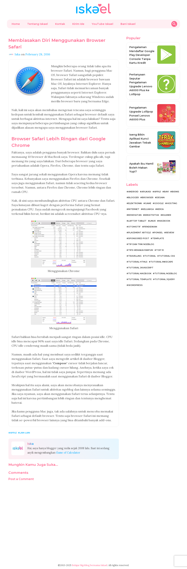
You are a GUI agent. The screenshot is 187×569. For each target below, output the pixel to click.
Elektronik (135, 203)
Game (148, 203)
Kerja (160, 209)
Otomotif (134, 226)
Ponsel (158, 232)
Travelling (135, 256)
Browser (147, 197)
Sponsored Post (138, 238)
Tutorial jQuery (165, 279)
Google (159, 203)
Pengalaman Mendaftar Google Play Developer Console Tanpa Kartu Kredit (141, 54)
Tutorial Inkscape (161, 261)
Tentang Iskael (37, 24)
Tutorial (150, 256)
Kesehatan (135, 215)
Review (170, 232)
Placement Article (139, 232)
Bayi (166, 191)
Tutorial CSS (167, 256)
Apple (13, 432)
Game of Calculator (68, 452)
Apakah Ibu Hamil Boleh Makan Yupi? (141, 167)
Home (16, 24)
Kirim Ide (78, 24)
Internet (133, 209)
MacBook (164, 221)
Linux (153, 221)
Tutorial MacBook (139, 273)
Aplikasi (146, 191)
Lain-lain (25, 432)
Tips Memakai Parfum (140, 250)
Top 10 (160, 250)
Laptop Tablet (137, 221)
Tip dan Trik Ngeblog (141, 244)
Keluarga (148, 209)
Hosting (172, 203)
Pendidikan (150, 226)
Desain (161, 197)
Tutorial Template (140, 279)
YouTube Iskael (102, 24)
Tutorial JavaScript (140, 267)
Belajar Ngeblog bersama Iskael (89, 565)
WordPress (135, 285)
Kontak (60, 24)
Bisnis (175, 191)
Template (158, 238)
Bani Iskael (128, 24)
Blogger (133, 197)
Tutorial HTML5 (137, 261)
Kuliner (166, 215)
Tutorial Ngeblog (165, 273)
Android (133, 191)
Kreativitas (152, 215)
